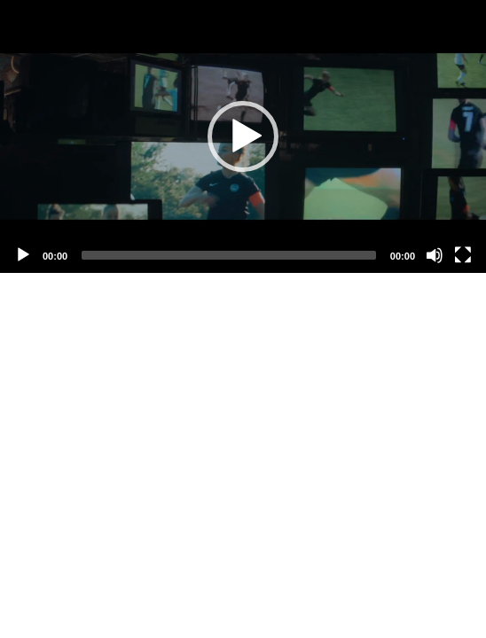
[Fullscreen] (463, 255)
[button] (243, 136)
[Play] (23, 255)
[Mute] (434, 255)
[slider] (229, 255)
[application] (243, 136)
